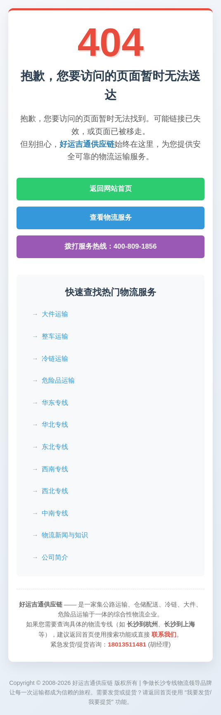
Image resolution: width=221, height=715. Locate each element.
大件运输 (55, 314)
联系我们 (164, 634)
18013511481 (127, 644)
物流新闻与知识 (65, 535)
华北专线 (55, 424)
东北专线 (55, 446)
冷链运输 (55, 358)
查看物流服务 (111, 217)
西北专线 (55, 490)
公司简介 (55, 557)
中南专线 (55, 513)
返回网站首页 (111, 189)
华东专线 (55, 402)
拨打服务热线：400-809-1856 (110, 246)
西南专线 (55, 469)
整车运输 (55, 336)
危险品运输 (58, 380)
